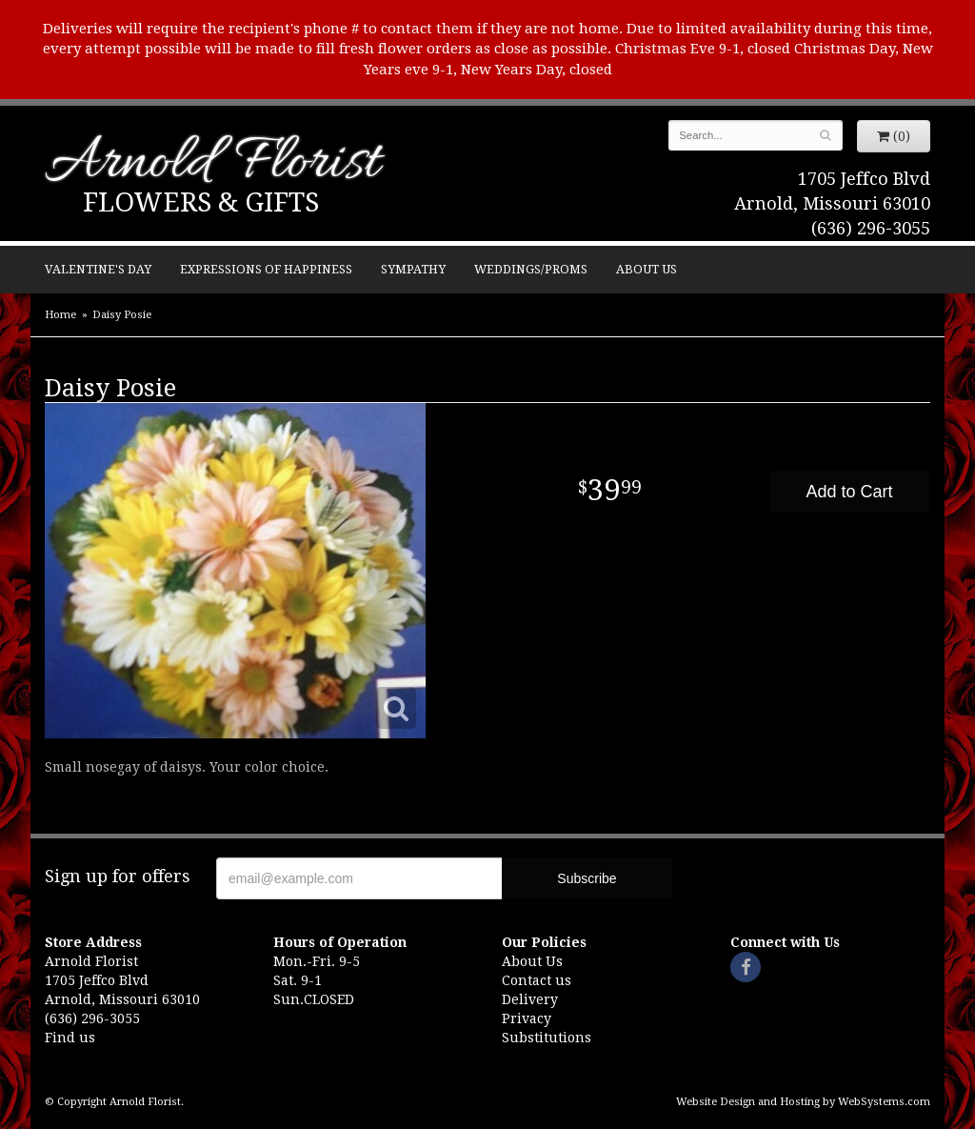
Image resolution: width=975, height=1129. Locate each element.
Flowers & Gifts (201, 202)
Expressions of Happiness (266, 269)
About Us (646, 269)
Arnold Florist (212, 164)
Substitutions (546, 1037)
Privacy (526, 1018)
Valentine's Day (98, 269)
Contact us (536, 980)
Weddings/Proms (530, 269)
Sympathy (413, 269)
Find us (70, 1037)
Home (60, 315)
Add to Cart (849, 491)
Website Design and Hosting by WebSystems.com (803, 1102)
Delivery (530, 999)
